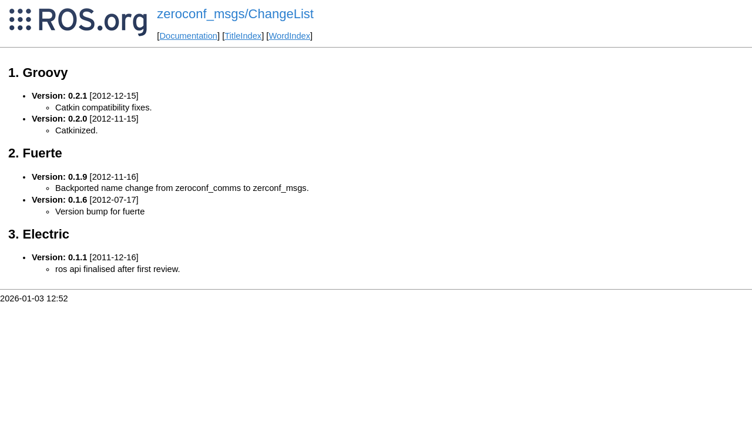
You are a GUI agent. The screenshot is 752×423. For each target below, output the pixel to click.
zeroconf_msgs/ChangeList (235, 13)
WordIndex (289, 36)
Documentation (188, 36)
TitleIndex (242, 36)
